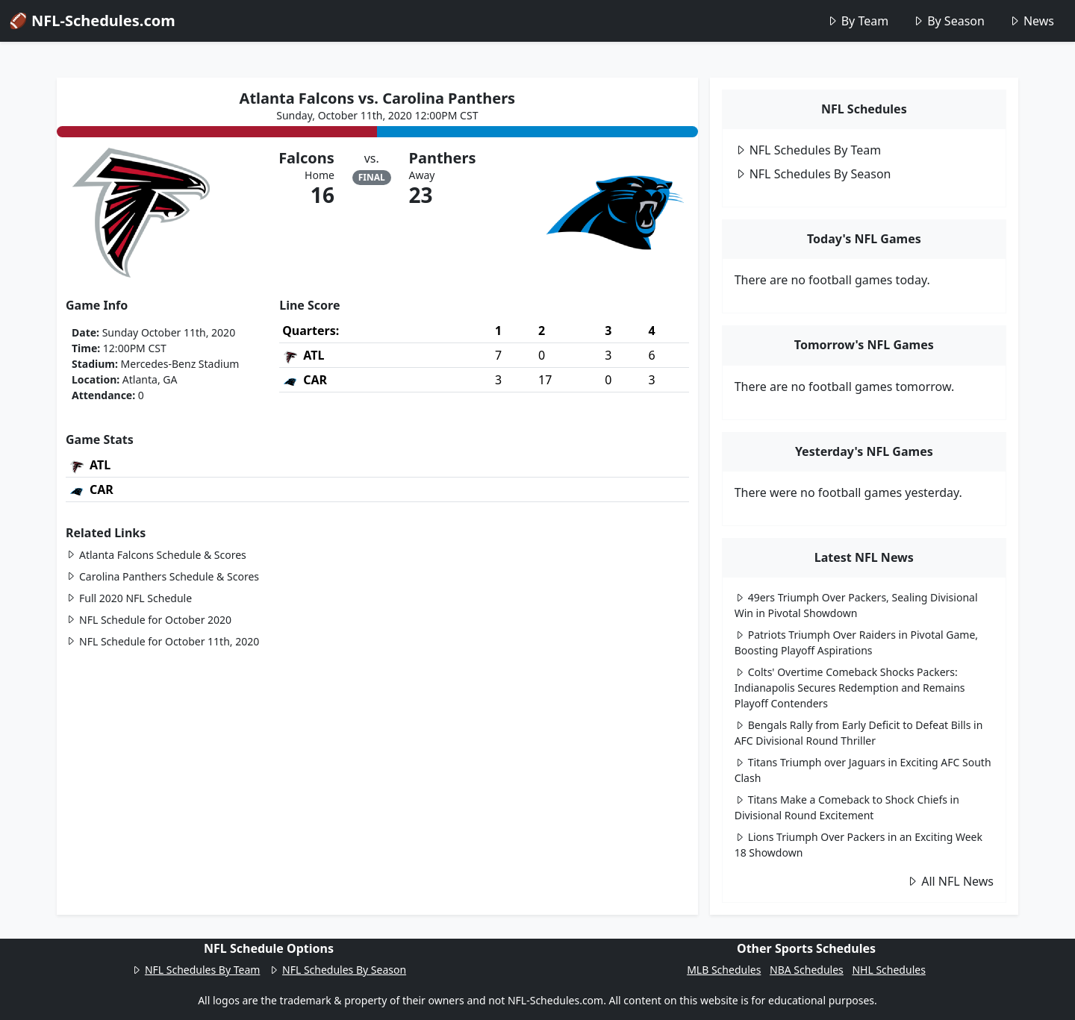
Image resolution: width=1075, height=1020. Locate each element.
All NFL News (950, 881)
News (1031, 21)
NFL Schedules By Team (808, 150)
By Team (857, 21)
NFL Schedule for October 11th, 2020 (162, 641)
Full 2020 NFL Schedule (129, 598)
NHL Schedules (888, 970)
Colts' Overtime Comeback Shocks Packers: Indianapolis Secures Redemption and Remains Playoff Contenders (850, 687)
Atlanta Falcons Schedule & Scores (156, 555)
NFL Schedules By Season (813, 174)
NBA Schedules (807, 970)
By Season (948, 21)
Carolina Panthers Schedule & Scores (162, 576)
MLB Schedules (724, 970)
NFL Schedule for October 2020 (148, 620)
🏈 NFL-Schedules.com (92, 20)
